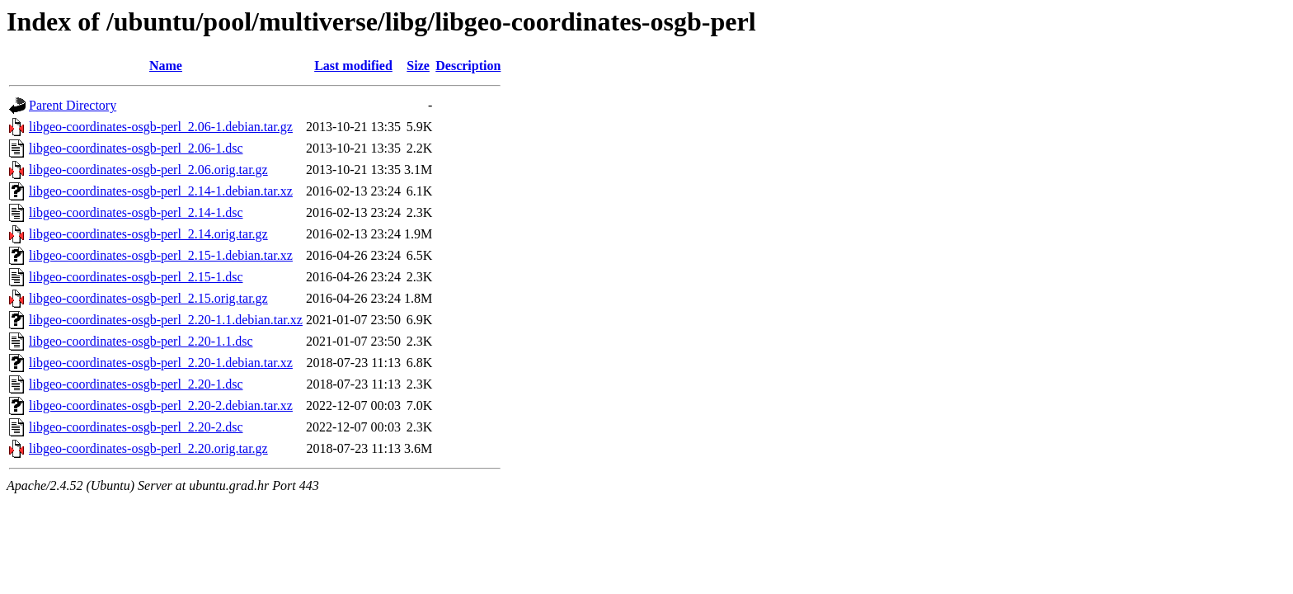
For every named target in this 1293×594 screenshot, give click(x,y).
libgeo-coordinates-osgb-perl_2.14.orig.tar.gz (148, 234)
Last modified (353, 66)
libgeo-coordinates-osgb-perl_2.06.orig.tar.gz (148, 170)
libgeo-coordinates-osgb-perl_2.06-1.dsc (135, 148)
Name (165, 66)
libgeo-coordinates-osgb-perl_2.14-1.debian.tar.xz (161, 191)
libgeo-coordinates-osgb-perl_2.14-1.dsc (135, 212)
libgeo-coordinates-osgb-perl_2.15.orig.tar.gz (148, 298)
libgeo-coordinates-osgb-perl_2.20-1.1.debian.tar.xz (166, 320)
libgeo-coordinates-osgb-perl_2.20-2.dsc (135, 427)
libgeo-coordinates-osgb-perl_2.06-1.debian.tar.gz (161, 127)
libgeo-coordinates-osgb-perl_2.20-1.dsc (135, 384)
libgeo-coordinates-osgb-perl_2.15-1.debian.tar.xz (161, 255)
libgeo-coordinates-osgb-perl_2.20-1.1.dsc (140, 341)
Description (468, 66)
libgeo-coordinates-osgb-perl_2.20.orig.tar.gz (148, 448)
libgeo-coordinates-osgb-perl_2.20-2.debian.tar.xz (161, 405)
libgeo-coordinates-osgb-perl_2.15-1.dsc (135, 277)
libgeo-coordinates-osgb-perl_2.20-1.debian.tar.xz (161, 363)
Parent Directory (72, 105)
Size (418, 66)
